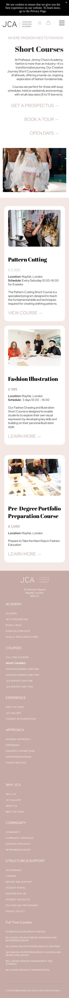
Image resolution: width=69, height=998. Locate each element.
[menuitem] (34, 613)
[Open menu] (62, 23)
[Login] (40, 23)
